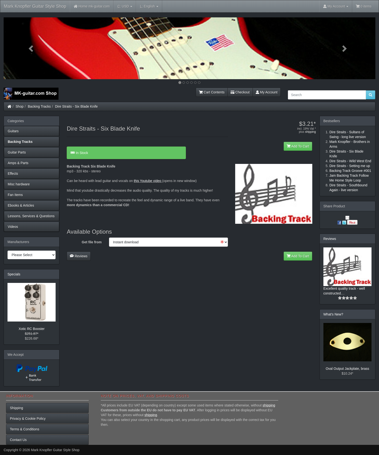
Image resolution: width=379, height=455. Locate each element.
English (149, 6)
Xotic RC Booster (31, 329)
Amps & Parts (18, 163)
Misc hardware (19, 184)
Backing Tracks (39, 106)
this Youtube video (147, 181)
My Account (266, 92)
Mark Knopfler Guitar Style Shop (35, 6)
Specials (13, 274)
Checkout (240, 92)
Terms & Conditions (24, 429)
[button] (31, 48)
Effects (13, 173)
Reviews (78, 256)
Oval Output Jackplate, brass (347, 369)
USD (124, 6)
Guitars (13, 131)
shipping (310, 131)
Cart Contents (212, 92)
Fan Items (15, 195)
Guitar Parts (17, 152)
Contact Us (18, 440)
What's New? (333, 314)
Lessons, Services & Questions (31, 216)
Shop (20, 106)
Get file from (92, 242)
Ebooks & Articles (21, 205)
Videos (13, 227)
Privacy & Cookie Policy (28, 418)
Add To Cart (298, 146)
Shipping (16, 408)
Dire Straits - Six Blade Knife (76, 106)
